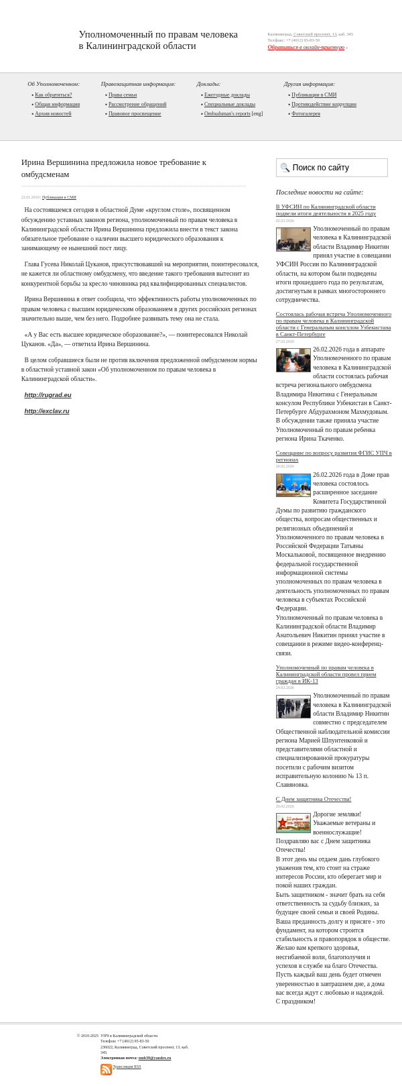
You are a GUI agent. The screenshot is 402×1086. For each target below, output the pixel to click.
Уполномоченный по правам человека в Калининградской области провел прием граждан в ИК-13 (326, 674)
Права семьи (123, 95)
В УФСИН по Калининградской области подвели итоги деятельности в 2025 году (326, 210)
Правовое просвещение (135, 114)
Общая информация (57, 104)
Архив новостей (53, 114)
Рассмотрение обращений (137, 104)
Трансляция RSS (127, 1067)
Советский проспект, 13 (314, 34)
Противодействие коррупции (323, 104)
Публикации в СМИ (313, 95)
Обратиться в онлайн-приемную (306, 47)
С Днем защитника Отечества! (314, 799)
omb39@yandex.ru (155, 1058)
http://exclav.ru (46, 411)
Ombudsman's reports (227, 114)
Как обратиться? (53, 95)
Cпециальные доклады (229, 104)
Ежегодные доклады (227, 95)
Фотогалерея (305, 114)
